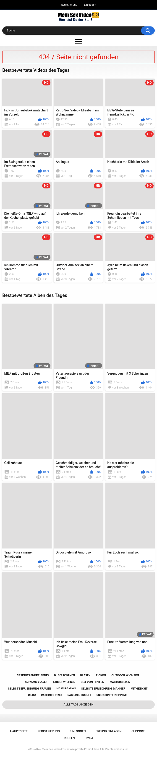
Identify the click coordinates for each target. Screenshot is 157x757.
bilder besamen (64, 675)
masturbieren (120, 682)
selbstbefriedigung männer (103, 688)
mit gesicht (139, 688)
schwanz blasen (36, 681)
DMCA (89, 738)
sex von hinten (92, 682)
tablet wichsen (64, 682)
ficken (101, 675)
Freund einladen (108, 731)
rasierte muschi (79, 695)
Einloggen (90, 4)
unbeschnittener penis (112, 695)
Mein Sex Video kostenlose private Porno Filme (70, 749)
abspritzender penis (32, 675)
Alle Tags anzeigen (79, 704)
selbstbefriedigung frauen (29, 688)
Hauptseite (18, 731)
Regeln (69, 738)
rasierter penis (51, 695)
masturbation (66, 688)
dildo (32, 695)
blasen (85, 675)
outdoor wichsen (125, 675)
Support (138, 731)
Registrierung (69, 4)
